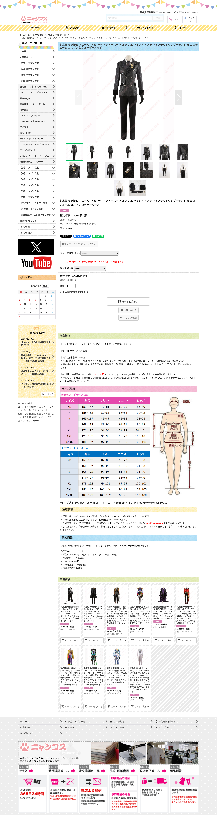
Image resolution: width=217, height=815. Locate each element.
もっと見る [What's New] (47, 394)
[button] (145, 28)
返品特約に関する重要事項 (74, 292)
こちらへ (35, 420)
